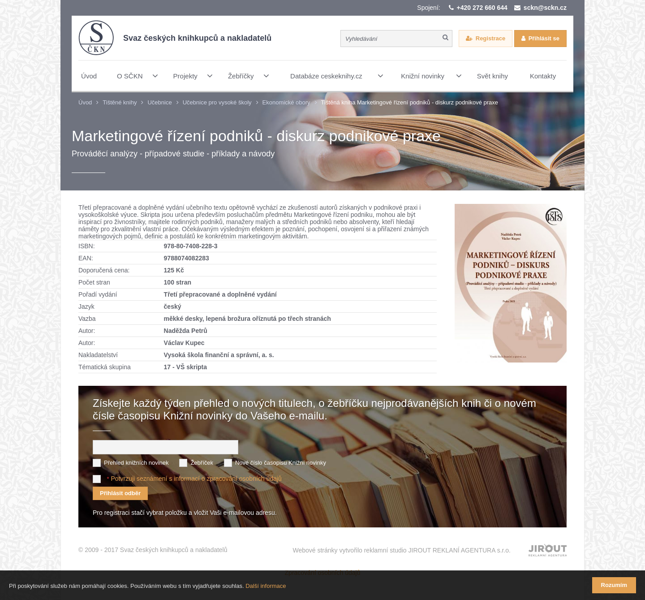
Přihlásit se (544, 38)
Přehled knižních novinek (136, 462)
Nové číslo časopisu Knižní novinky (280, 462)
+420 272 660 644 (482, 7)
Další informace (265, 586)
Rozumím (614, 585)
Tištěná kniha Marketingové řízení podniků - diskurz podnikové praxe (410, 102)
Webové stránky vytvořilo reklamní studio (401, 550)
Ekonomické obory (286, 102)
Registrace (490, 38)
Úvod (85, 102)
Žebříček (201, 462)
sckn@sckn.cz (545, 7)
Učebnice (159, 102)
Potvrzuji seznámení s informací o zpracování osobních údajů (196, 478)
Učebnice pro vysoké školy (217, 102)
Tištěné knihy (120, 102)
